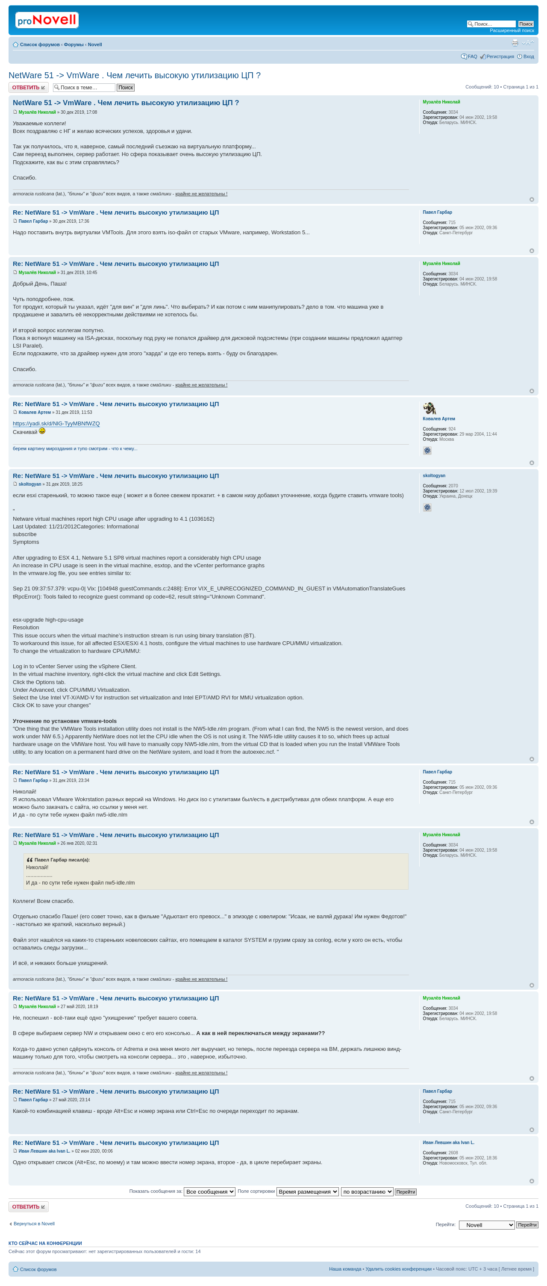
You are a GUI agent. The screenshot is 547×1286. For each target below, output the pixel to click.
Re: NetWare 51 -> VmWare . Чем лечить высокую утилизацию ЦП (116, 212)
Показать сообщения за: (182, 1191)
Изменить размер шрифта (528, 43)
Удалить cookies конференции (399, 1268)
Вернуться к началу (531, 199)
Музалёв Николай (37, 112)
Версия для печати (515, 43)
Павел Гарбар (33, 221)
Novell (95, 44)
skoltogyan (30, 484)
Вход (528, 56)
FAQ (472, 56)
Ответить (29, 87)
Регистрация (500, 56)
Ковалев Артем (35, 412)
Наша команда (345, 1268)
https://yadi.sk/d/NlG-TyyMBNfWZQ (56, 423)
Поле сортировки (288, 1191)
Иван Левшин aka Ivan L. (45, 1151)
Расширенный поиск (512, 30)
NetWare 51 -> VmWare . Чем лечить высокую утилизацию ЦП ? (135, 75)
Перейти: (446, 1224)
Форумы (74, 44)
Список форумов (40, 44)
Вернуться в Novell (34, 1223)
